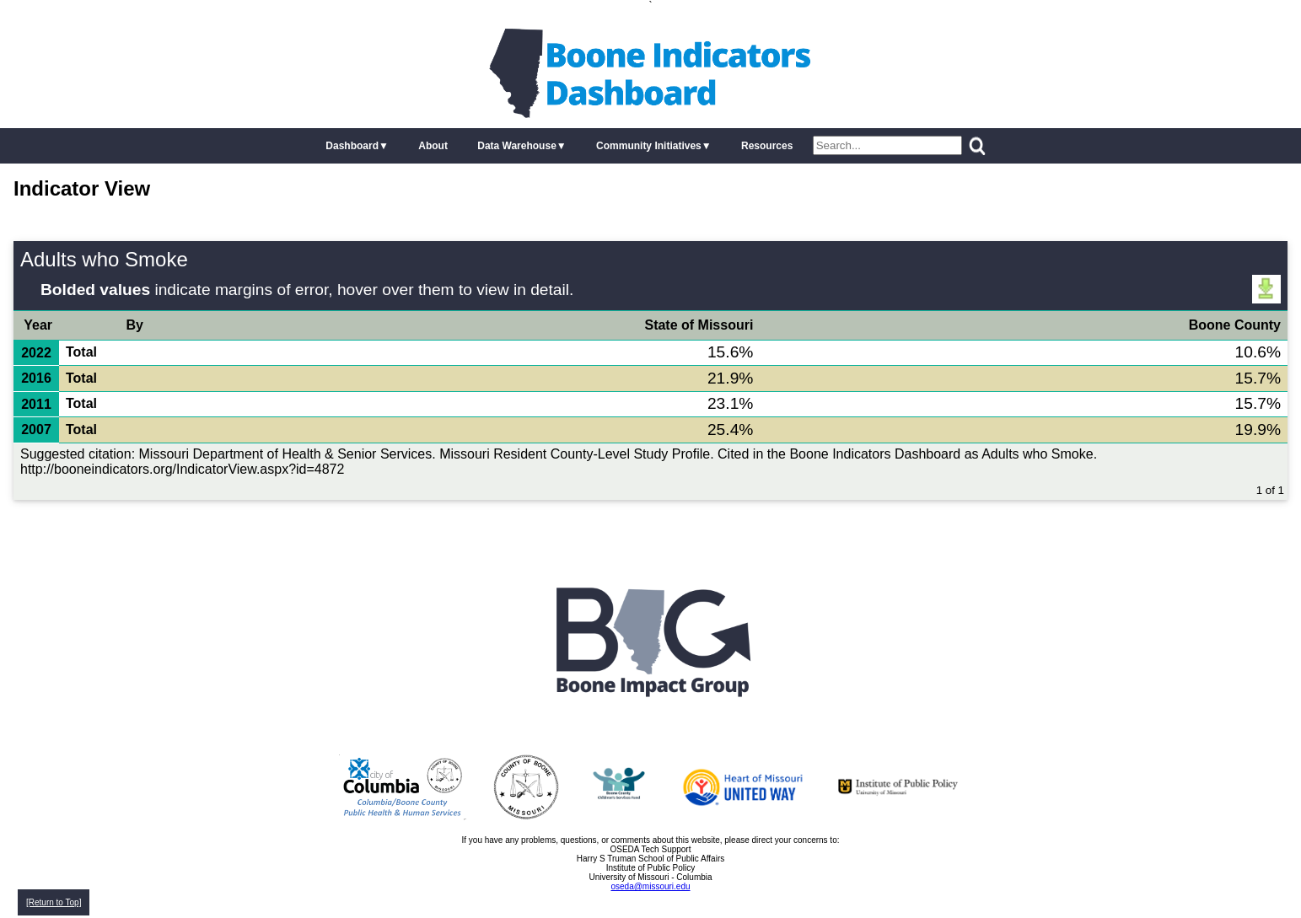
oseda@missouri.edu (650, 886)
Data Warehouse (516, 146)
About (433, 146)
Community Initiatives (649, 146)
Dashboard (352, 146)
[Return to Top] (53, 902)
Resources (767, 146)
